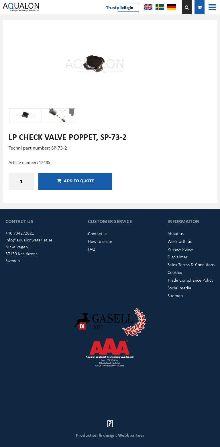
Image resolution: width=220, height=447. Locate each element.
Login (128, 7)
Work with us (180, 241)
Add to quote (75, 180)
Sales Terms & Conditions (191, 264)
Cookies (175, 272)
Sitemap (175, 295)
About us (176, 233)
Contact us (97, 233)
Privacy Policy (180, 249)
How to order (100, 241)
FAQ (91, 249)
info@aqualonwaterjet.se (28, 240)
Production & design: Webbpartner (110, 435)
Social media (179, 288)
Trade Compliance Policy (190, 280)
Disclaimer (178, 257)
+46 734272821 (19, 233)
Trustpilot (116, 7)
